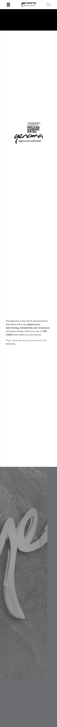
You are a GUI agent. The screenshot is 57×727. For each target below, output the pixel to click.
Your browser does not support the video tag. (28, 20)
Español (48, 3)
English (48, 5)
